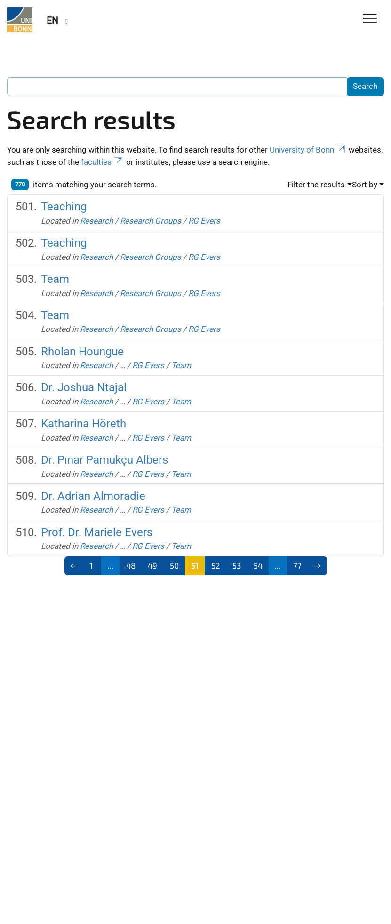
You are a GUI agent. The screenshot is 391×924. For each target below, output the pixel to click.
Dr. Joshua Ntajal (84, 387)
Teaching (64, 206)
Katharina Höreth (83, 423)
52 (215, 565)
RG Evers (204, 220)
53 (236, 565)
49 (152, 565)
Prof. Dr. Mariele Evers (96, 532)
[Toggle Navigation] (370, 19)
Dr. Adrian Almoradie (93, 496)
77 (297, 565)
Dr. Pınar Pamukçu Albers (104, 459)
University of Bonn (308, 149)
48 (131, 565)
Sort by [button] (364, 184)
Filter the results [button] (316, 184)
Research (96, 220)
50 (174, 565)
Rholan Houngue (82, 351)
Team (55, 279)
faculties (102, 162)
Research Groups (150, 220)
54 (258, 565)
